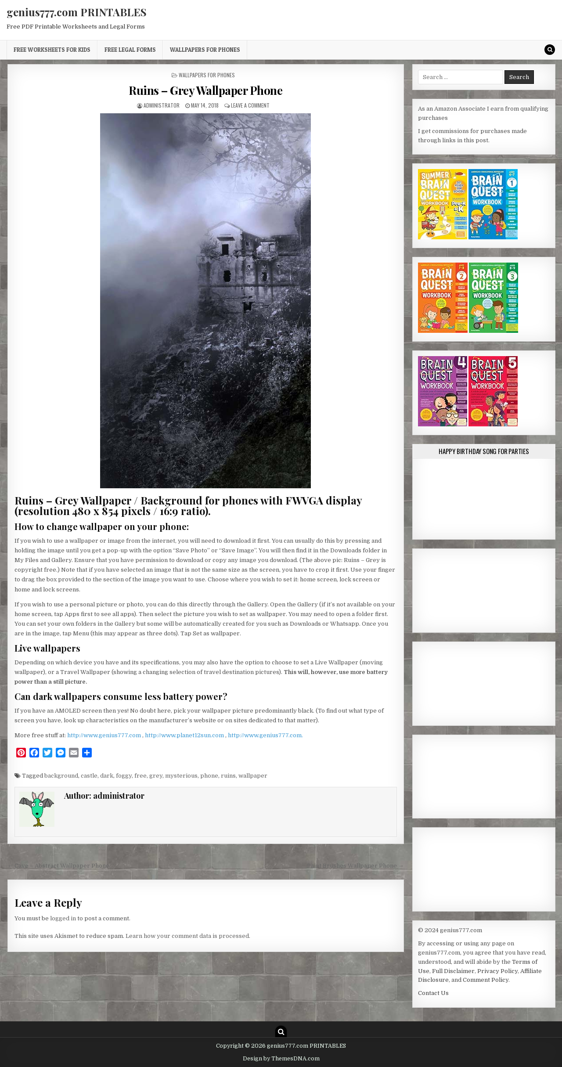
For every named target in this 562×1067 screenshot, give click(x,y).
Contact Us (433, 993)
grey (155, 775)
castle (89, 775)
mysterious (181, 775)
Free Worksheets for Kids (52, 49)
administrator (162, 105)
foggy (124, 775)
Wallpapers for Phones (205, 49)
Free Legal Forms (130, 49)
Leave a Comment (250, 105)
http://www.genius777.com (104, 735)
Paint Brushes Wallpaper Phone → (355, 865)
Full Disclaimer (453, 971)
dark (106, 775)
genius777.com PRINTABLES (77, 12)
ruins (228, 775)
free (140, 775)
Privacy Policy (497, 971)
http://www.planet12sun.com (185, 735)
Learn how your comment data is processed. (188, 936)
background (61, 775)
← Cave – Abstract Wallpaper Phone (58, 865)
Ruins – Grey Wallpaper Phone (205, 90)
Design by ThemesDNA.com (281, 1059)
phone (209, 775)
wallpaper (252, 775)
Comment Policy (485, 980)
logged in (63, 918)
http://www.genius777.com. (265, 735)
